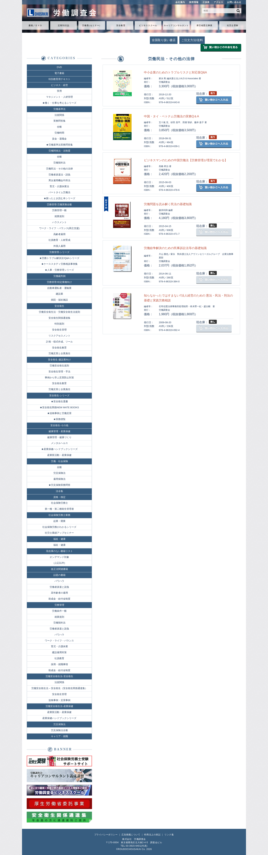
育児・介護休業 (59, 646)
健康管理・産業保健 (59, 431)
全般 (59, 126)
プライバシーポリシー (106, 834)
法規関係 (59, 115)
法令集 (59, 491)
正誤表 (206, 2)
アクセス (218, 2)
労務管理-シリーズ (59, 252)
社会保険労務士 (59, 502)
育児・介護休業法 (59, 186)
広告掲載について (130, 834)
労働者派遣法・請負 (59, 174)
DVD (59, 67)
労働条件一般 (59, 610)
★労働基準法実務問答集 (59, 144)
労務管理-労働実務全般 (59, 204)
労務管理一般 (59, 210)
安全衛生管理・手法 (59, 371)
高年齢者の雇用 (59, 592)
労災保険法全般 (59, 730)
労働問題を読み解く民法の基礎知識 (168, 204)
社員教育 (59, 658)
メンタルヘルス (59, 443)
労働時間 (59, 132)
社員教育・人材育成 (59, 240)
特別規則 (59, 323)
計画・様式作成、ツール (59, 341)
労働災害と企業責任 (59, 353)
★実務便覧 (59, 419)
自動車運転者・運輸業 (59, 288)
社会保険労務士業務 (59, 515)
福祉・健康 (59, 539)
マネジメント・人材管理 (59, 96)
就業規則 (59, 216)
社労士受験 (232, 25)
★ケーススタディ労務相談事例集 (59, 264)
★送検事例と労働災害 (59, 413)
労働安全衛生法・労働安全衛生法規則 (59, 312)
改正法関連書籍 (59, 569)
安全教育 (120, 25)
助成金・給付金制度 (59, 598)
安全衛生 (59, 306)
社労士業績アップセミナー (59, 532)
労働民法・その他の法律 (59, 168)
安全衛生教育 (59, 347)
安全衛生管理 (59, 329)
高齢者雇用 (59, 234)
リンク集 (169, 834)
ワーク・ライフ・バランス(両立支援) (59, 228)
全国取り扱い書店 (164, 40)
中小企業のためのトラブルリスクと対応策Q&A (175, 72)
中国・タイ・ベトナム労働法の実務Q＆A (171, 116)
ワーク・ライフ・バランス (59, 640)
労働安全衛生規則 (59, 365)
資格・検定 (59, 497)
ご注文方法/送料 (192, 40)
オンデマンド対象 (59, 557)
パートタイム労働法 (59, 192)
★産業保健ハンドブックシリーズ (59, 449)
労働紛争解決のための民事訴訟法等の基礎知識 (175, 248)
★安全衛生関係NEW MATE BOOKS (59, 407)
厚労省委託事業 (204, 25)
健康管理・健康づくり (59, 437)
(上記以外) (59, 562)
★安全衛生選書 (59, 401)
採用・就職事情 (59, 664)
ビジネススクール (148, 25)
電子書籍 (59, 73)
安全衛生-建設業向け (59, 359)
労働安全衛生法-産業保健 (59, 706)
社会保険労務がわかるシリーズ (59, 527)
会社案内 (180, 2)
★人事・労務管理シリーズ (59, 269)
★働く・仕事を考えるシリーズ (59, 102)
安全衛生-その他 (59, 425)
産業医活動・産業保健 (59, 455)
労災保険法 (59, 473)
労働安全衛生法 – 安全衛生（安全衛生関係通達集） (59, 688)
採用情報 (193, 2)
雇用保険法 (59, 479)
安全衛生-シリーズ (59, 395)
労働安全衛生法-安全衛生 (59, 676)
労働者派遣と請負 (59, 587)
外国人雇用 (59, 246)
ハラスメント (59, 222)
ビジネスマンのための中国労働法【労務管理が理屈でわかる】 (186, 160)
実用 (59, 90)
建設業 (59, 293)
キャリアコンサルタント (176, 25)
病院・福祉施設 (59, 299)
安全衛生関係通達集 (59, 318)
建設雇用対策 (59, 652)
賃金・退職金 (59, 138)
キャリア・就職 (59, 736)
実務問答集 (59, 120)
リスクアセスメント (59, 335)
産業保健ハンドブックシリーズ (59, 718)
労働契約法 (59, 162)
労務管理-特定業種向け (59, 282)
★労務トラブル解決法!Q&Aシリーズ (59, 258)
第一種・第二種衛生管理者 (59, 508)
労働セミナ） (91, 25)
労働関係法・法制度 (59, 150)
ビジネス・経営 (59, 85)
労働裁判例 (59, 276)
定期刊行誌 (63, 25)
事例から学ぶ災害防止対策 (59, 377)
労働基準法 (59, 109)
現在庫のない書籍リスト (59, 551)
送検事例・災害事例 (59, 700)
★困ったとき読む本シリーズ (59, 198)
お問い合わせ (234, 2)
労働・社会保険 (59, 461)
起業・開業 (59, 521)
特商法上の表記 (152, 834)
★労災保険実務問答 (59, 485)
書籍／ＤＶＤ (35, 25)
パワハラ (59, 581)
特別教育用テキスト (59, 79)
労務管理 (59, 605)
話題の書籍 (59, 575)
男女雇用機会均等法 (59, 180)
